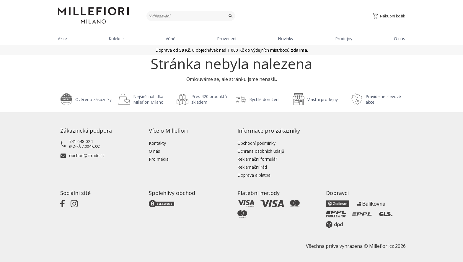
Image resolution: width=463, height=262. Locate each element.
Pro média (159, 159)
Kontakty (157, 143)
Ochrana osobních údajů (260, 151)
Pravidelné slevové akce (383, 99)
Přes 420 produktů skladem (209, 99)
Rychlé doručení (264, 99)
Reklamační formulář (257, 159)
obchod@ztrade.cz (87, 155)
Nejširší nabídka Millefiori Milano (148, 99)
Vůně (170, 38)
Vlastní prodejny (322, 99)
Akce (62, 38)
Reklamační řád (252, 167)
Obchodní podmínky (256, 143)
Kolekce (116, 38)
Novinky (285, 38)
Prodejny (343, 38)
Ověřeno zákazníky (93, 99)
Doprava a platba (253, 175)
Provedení (226, 38)
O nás (399, 38)
